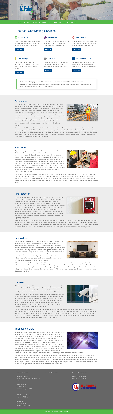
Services (26, 22)
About (44, 22)
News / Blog (53, 22)
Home (19, 22)
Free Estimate (35, 22)
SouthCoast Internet (63, 411)
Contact (62, 22)
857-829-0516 (71, 22)
